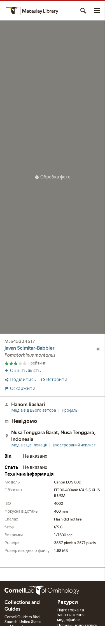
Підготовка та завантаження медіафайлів (71, 615)
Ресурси (67, 602)
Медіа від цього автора (33, 410)
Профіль (70, 410)
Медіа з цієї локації (29, 445)
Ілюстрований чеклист (74, 445)
